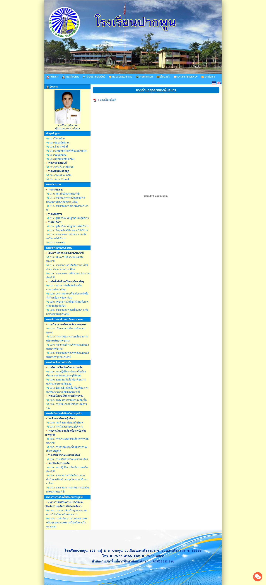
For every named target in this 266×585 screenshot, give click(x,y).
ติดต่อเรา (208, 77)
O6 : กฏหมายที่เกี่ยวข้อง (62, 158)
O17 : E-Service (57, 242)
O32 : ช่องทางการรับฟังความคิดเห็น (68, 400)
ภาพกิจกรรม (144, 77)
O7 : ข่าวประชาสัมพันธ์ (62, 167)
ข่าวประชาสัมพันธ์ (94, 77)
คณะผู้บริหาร (70, 77)
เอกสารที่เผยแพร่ (185, 77)
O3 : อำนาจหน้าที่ (59, 146)
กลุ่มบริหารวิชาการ (120, 77)
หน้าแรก (52, 77)
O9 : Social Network (59, 179)
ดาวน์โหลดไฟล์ (108, 99)
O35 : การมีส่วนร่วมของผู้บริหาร (66, 426)
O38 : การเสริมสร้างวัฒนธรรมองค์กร (69, 459)
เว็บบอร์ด (163, 77)
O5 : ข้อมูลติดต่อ (58, 154)
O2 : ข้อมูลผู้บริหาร (59, 142)
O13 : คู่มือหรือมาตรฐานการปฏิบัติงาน (69, 218)
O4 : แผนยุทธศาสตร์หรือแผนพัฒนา (68, 150)
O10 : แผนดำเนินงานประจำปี (64, 193)
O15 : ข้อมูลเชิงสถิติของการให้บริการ (69, 230)
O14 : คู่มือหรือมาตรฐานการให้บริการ (69, 226)
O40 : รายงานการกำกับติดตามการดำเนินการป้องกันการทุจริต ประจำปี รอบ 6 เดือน (67, 479)
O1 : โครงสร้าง (57, 138)
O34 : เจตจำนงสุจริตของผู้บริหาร (66, 422)
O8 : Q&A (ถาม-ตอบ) (60, 175)
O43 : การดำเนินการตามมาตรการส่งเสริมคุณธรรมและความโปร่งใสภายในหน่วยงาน (66, 522)
